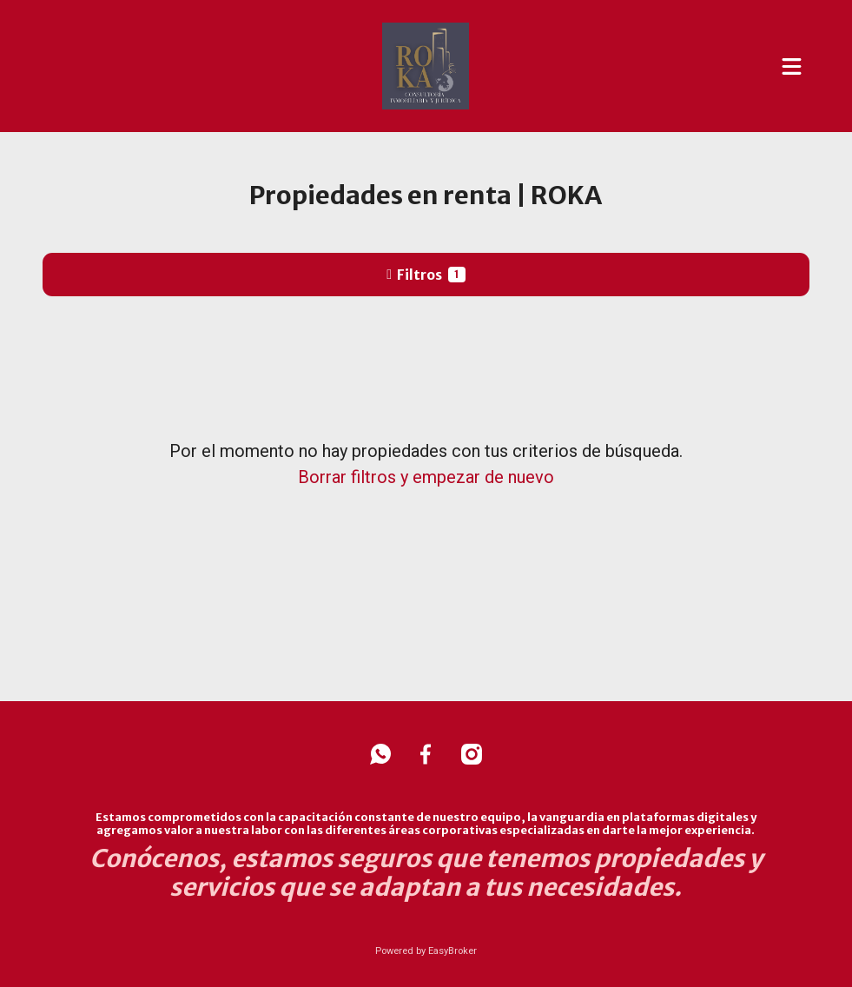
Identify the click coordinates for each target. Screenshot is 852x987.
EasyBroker (452, 951)
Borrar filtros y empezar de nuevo (426, 477)
